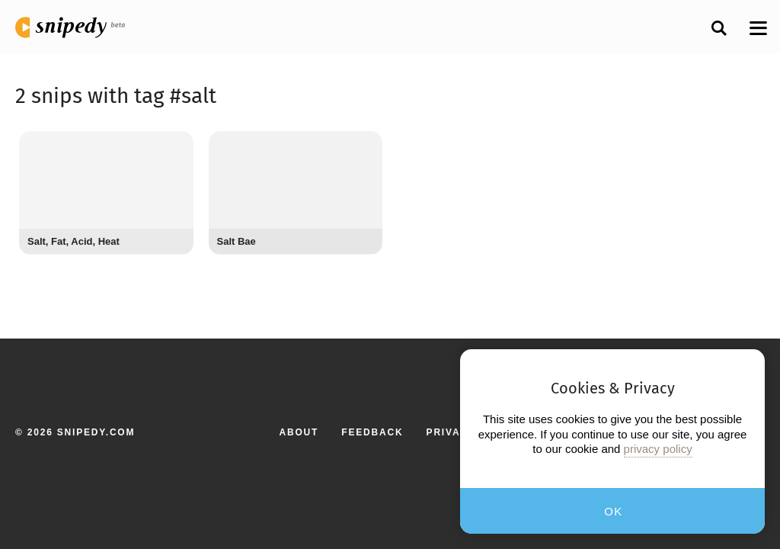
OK (613, 511)
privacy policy (658, 448)
